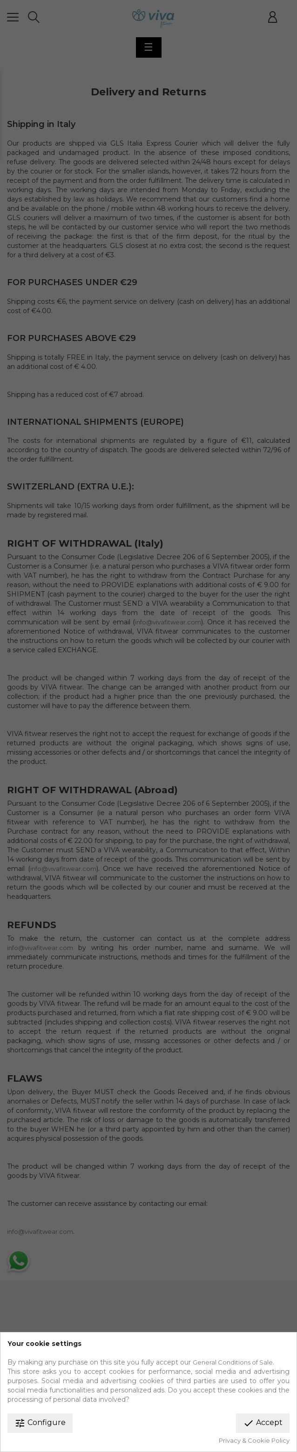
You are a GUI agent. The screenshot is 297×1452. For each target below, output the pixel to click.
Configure (40, 1423)
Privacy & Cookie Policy (254, 1440)
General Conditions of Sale (233, 1362)
